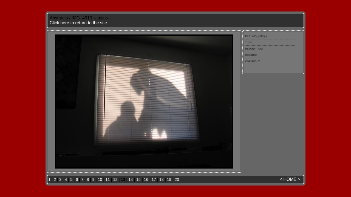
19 (169, 179)
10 (100, 179)
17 (154, 179)
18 (161, 179)
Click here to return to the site (78, 23)
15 (138, 179)
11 (107, 179)
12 (115, 179)
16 (146, 179)
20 (177, 179)
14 (131, 179)
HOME (289, 179)
